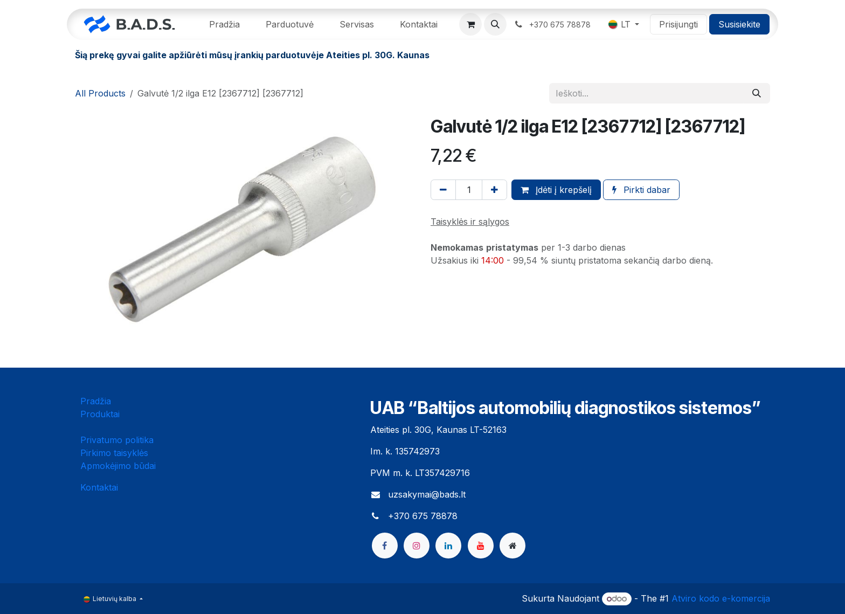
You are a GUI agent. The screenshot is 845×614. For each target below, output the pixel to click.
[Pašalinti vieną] (443, 190)
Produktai (100, 414)
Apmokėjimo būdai (118, 465)
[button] (495, 24)
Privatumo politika (117, 439)
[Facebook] (385, 545)
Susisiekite (739, 24)
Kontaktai (99, 487)
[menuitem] (224, 24)
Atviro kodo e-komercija (720, 598)
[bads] (512, 545)
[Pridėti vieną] (494, 190)
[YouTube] (481, 545)
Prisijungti (678, 24)
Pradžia (95, 401)
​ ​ (553, 24)
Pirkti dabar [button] (641, 189)
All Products (100, 93)
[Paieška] (756, 93)
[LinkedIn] (448, 545)
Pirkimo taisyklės (114, 452)
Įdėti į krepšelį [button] (556, 189)
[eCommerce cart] (470, 24)
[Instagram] (417, 545)
